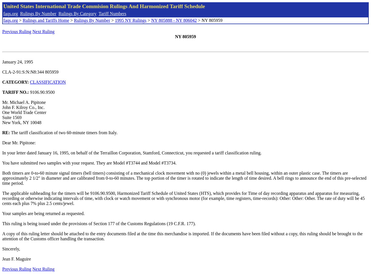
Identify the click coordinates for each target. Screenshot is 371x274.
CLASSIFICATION (48, 82)
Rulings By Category (78, 13)
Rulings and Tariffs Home (46, 20)
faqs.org (10, 13)
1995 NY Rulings (130, 20)
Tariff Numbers (112, 13)
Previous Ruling (16, 31)
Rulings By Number (38, 13)
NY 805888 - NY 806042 (174, 20)
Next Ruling (44, 31)
